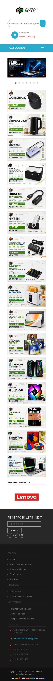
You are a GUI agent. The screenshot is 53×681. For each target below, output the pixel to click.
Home (12, 559)
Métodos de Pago (17, 614)
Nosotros (14, 579)
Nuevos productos (18, 569)
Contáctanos (15, 574)
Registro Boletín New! (24, 517)
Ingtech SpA (29, 672)
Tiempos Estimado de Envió (22, 619)
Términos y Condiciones (20, 609)
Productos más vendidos (21, 564)
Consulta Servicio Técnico (21, 596)
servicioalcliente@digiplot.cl (25, 639)
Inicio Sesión (15, 591)
